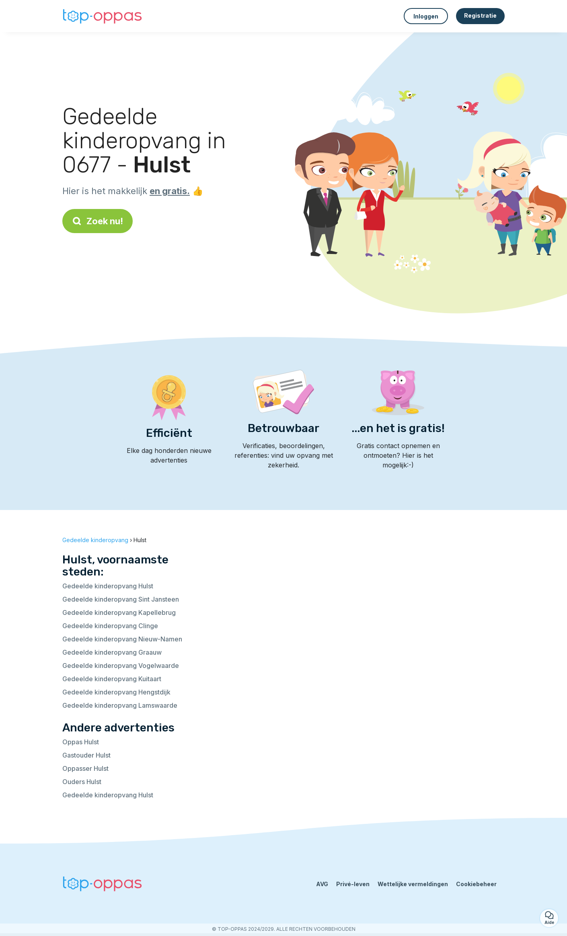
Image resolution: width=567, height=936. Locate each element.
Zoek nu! (97, 221)
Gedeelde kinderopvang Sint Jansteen (120, 599)
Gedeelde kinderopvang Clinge (110, 626)
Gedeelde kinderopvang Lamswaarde (119, 705)
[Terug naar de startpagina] (102, 16)
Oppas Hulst (80, 742)
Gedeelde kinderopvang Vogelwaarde (120, 666)
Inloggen (425, 16)
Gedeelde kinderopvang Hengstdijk (116, 692)
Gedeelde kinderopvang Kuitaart (111, 679)
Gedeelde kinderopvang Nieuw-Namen (122, 639)
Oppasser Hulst (85, 768)
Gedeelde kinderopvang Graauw (112, 652)
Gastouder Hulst (86, 755)
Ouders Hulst (81, 782)
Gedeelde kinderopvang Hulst (107, 586)
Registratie (480, 15)
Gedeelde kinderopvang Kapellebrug (119, 612)
